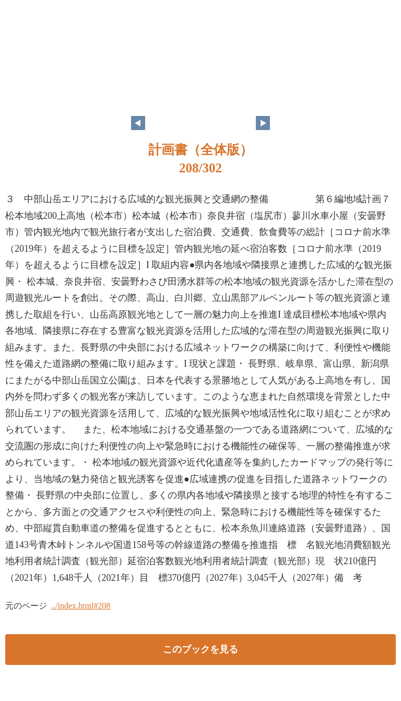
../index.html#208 (80, 605)
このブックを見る (200, 649)
